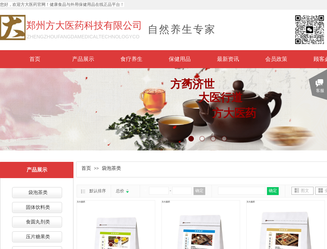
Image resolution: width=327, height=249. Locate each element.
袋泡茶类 (111, 168)
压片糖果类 (38, 236)
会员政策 (276, 59)
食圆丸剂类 (38, 221)
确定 (199, 190)
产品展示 (83, 59)
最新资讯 (228, 59)
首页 (34, 59)
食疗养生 (131, 59)
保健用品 (180, 59)
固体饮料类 (38, 207)
